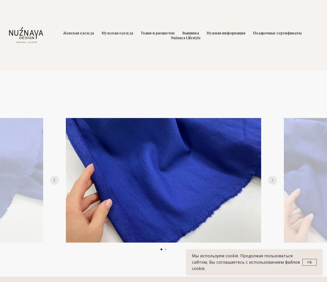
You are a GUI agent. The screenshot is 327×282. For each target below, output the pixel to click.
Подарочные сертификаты (277, 33)
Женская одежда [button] (78, 33)
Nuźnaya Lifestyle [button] (186, 37)
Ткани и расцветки (158, 33)
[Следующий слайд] (272, 180)
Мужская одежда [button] (117, 33)
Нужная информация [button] (226, 33)
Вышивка (190, 33)
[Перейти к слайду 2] (165, 249)
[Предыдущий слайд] (54, 180)
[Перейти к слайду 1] (161, 249)
